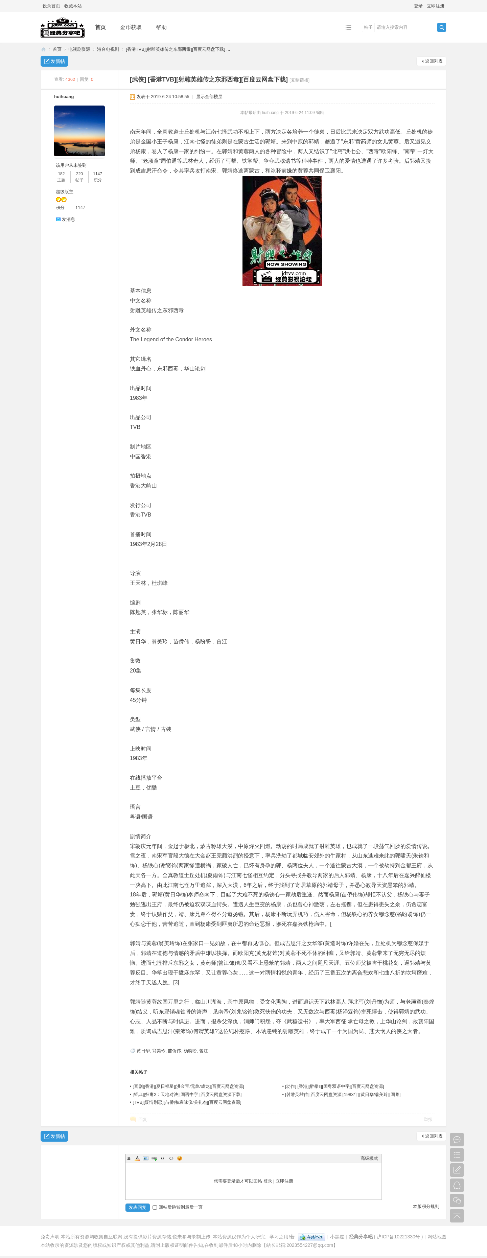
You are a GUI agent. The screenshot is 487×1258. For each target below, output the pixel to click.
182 (61, 173)
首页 (100, 27)
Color (137, 1158)
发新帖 (58, 61)
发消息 (68, 219)
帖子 (368, 27)
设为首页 (51, 5)
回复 (142, 1119)
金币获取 (131, 27)
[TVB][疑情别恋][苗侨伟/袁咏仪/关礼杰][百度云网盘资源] (187, 1102)
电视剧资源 (79, 49)
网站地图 (436, 1236)
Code (171, 1158)
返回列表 (434, 61)
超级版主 (64, 191)
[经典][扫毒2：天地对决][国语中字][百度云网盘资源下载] (187, 1094)
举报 (428, 1119)
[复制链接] (299, 80)
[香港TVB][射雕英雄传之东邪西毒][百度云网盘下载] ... (178, 49)
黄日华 (143, 1050)
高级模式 (369, 1158)
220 (79, 173)
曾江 (203, 1050)
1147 (97, 173)
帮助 (161, 27)
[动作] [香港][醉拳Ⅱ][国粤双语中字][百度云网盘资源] (334, 1086)
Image (145, 1158)
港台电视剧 (108, 49)
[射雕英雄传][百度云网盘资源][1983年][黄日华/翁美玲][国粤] (343, 1094)
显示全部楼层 (209, 96)
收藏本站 (73, 5)
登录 (418, 5)
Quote (162, 1158)
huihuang (64, 96)
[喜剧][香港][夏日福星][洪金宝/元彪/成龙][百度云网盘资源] (188, 1086)
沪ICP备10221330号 (398, 1236)
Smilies (179, 1158)
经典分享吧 (43, 49)
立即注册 (435, 5)
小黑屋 (337, 1236)
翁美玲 (158, 1050)
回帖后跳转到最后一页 (178, 1207)
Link (154, 1158)
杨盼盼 (190, 1050)
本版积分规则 (426, 1206)
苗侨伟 (174, 1050)
